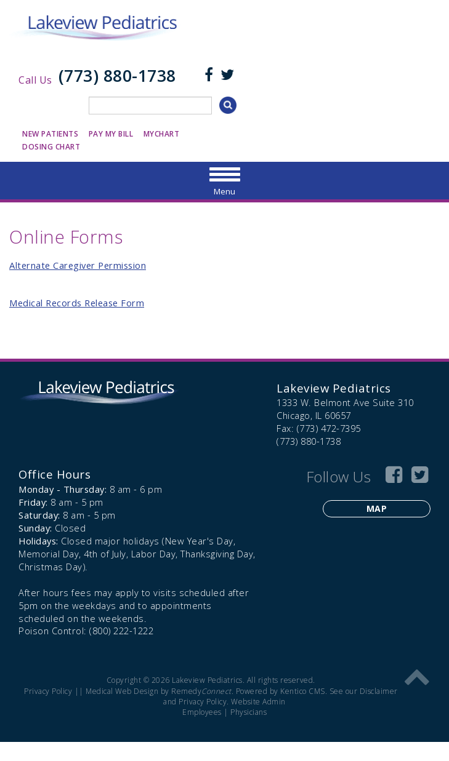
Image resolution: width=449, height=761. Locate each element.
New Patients (50, 134)
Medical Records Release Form (76, 303)
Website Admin (258, 701)
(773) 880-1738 (117, 76)
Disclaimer (379, 691)
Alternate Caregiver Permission (77, 265)
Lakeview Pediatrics (334, 388)
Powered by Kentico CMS (280, 691)
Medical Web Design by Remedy (159, 691)
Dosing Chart (51, 146)
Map (376, 508)
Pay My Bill (111, 134)
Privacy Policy (48, 691)
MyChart (162, 134)
